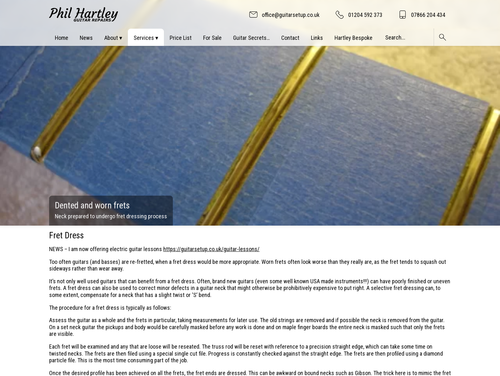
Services (144, 37)
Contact (290, 37)
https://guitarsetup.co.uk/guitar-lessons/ (211, 249)
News (86, 37)
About (111, 37)
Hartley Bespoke (353, 37)
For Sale (212, 37)
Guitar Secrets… (251, 37)
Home (61, 37)
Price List (181, 37)
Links (317, 37)
